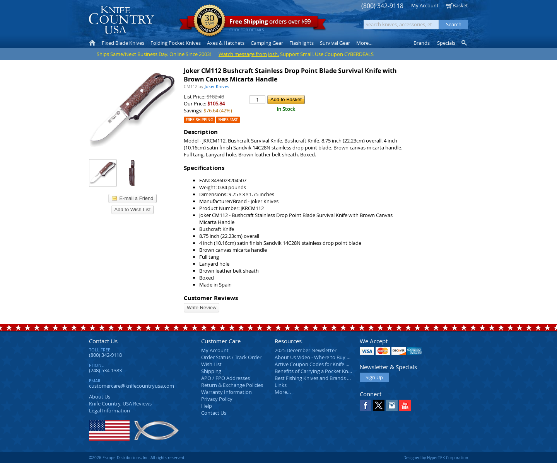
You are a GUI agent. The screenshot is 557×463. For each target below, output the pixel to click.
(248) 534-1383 (105, 370)
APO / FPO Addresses (225, 378)
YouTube (405, 405)
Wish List (211, 364)
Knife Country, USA (121, 20)
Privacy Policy (216, 398)
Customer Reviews (211, 298)
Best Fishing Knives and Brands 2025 (316, 378)
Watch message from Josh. (249, 54)
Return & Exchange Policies (232, 385)
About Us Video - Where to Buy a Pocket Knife (327, 357)
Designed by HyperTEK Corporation (435, 457)
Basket (460, 5)
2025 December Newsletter (306, 350)
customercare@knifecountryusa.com (131, 385)
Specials (446, 42)
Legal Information (109, 410)
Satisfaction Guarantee (209, 21)
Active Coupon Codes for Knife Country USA (325, 364)
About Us (99, 396)
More (364, 42)
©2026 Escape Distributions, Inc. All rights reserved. (137, 457)
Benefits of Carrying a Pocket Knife (314, 371)
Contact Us (103, 341)
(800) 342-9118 (382, 6)
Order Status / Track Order (231, 357)
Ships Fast (228, 119)
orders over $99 (252, 23)
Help (206, 405)
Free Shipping (199, 119)
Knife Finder (464, 42)
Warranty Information (226, 391)
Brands (421, 42)
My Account (425, 5)
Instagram (392, 405)
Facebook (365, 405)
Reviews (120, 403)
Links (281, 385)
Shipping (211, 371)
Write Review (201, 307)
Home (92, 42)
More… (283, 391)
